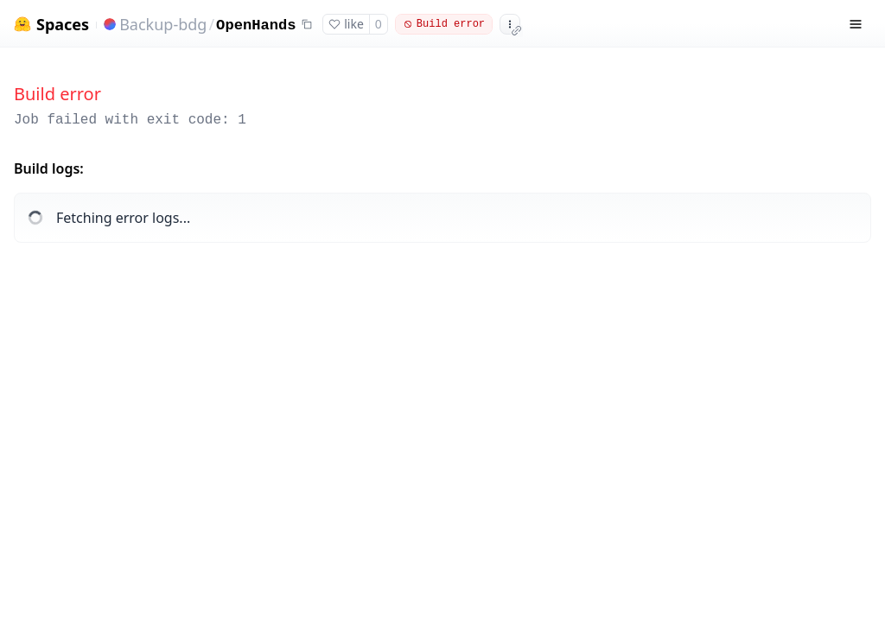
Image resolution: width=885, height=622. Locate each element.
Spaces (62, 25)
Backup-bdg (163, 24)
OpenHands (256, 25)
